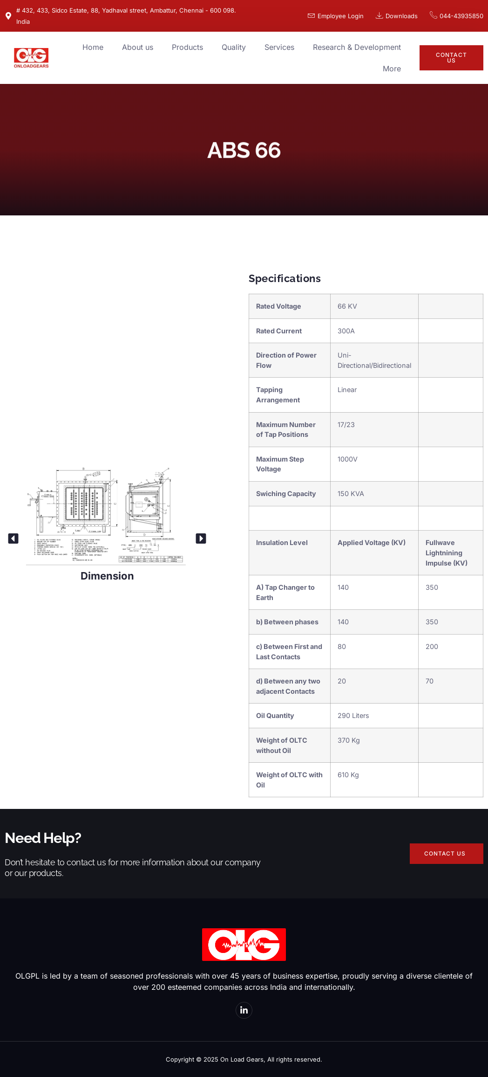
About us (137, 47)
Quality (234, 47)
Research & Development (357, 47)
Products (187, 47)
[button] (13, 538)
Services (279, 47)
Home (92, 47)
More (392, 68)
